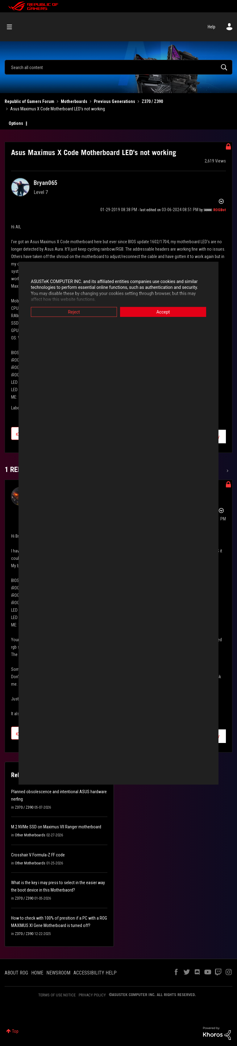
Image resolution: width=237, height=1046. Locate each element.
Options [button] (16, 123)
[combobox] (118, 67)
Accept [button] (163, 311)
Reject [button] (74, 311)
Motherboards (74, 101)
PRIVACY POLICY (92, 995)
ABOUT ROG (16, 973)
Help (211, 26)
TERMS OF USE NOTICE (57, 995)
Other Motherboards (30, 835)
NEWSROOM (58, 973)
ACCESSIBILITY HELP (95, 973)
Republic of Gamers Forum (29, 101)
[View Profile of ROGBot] (219, 210)
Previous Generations (114, 101)
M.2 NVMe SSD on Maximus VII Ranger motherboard (56, 826)
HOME (37, 973)
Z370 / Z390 (152, 101)
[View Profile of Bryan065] (45, 183)
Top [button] (15, 1031)
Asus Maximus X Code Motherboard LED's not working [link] (57, 108)
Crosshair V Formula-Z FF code (38, 854)
